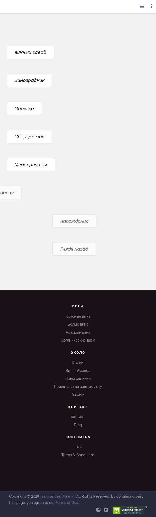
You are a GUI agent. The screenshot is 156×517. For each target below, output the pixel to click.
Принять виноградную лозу (78, 386)
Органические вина (78, 340)
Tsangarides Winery (57, 496)
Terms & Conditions (78, 455)
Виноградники (78, 378)
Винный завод (78, 370)
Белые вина (78, 324)
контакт (78, 417)
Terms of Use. (67, 502)
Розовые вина (78, 332)
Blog (78, 425)
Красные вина (78, 316)
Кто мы (78, 362)
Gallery (78, 394)
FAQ (78, 447)
